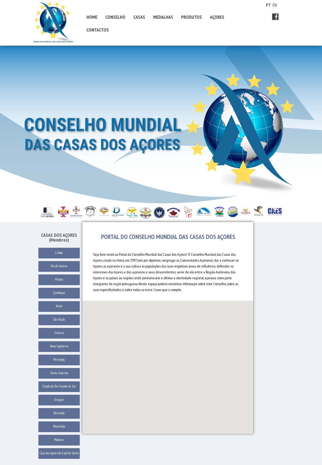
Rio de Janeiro (59, 266)
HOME (91, 17)
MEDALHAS (163, 17)
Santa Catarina (59, 373)
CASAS (139, 17)
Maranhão (59, 426)
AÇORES (217, 17)
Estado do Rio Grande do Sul (59, 386)
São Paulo (59, 319)
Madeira (59, 439)
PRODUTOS (191, 17)
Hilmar (59, 279)
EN (275, 5)
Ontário (59, 333)
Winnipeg (59, 359)
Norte (59, 306)
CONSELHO (115, 17)
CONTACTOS (97, 30)
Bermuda (59, 413)
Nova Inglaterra (59, 346)
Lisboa (59, 252)
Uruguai (59, 399)
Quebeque (59, 292)
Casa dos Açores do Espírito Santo (59, 453)
